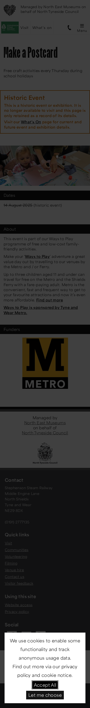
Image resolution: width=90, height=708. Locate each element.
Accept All (45, 685)
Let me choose (45, 695)
